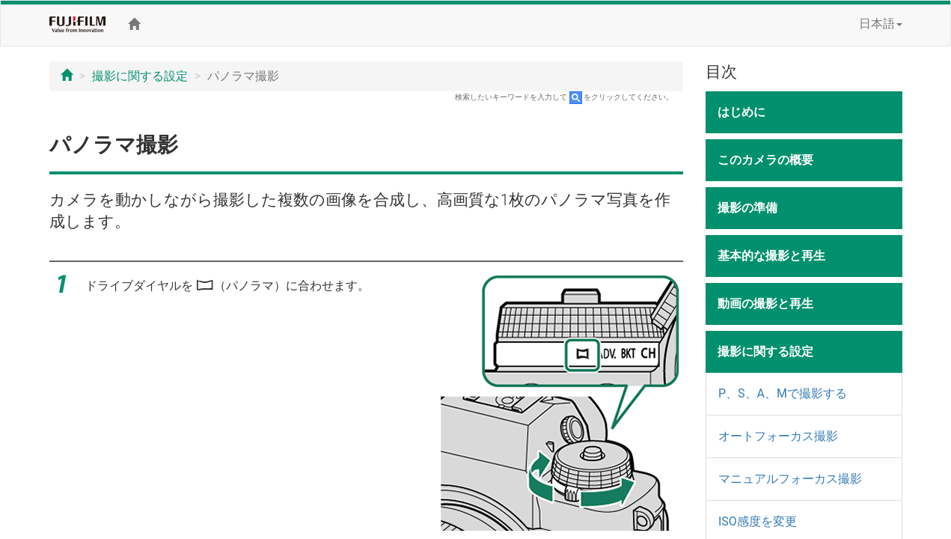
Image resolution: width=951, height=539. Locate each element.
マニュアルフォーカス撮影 (790, 479)
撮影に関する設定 (140, 76)
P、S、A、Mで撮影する (782, 393)
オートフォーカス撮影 (778, 436)
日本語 (880, 23)
